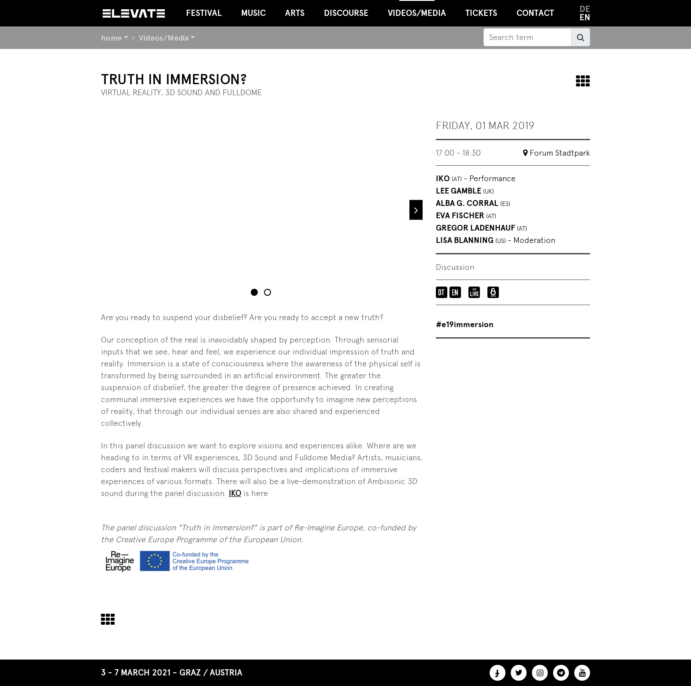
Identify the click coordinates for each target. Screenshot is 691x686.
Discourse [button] (346, 13)
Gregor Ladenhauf (481, 228)
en (585, 17)
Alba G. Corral (473, 203)
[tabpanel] (262, 210)
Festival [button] (204, 13)
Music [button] (253, 13)
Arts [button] (295, 13)
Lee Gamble (465, 191)
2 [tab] (268, 293)
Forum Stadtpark (560, 152)
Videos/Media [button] (417, 9)
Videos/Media (164, 37)
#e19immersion (465, 324)
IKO (476, 178)
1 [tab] (255, 293)
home (111, 37)
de (585, 9)
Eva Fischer (466, 215)
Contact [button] (535, 13)
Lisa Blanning (495, 240)
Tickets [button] (481, 13)
